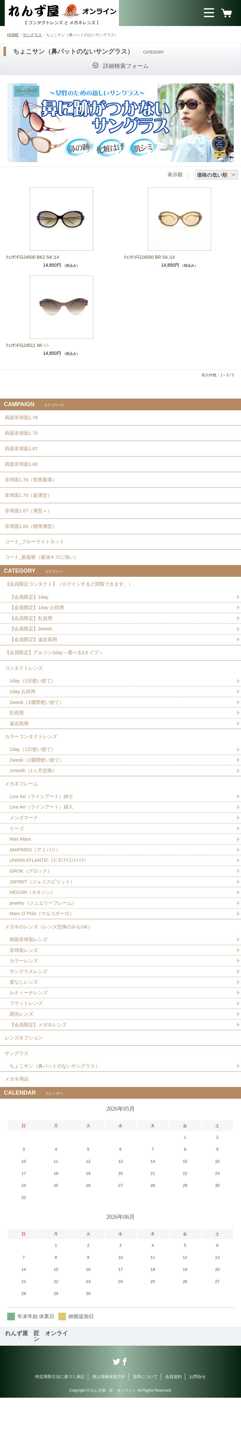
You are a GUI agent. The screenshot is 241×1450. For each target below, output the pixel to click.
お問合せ (197, 1429)
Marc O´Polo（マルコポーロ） (44, 953)
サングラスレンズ (30, 1015)
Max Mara (21, 876)
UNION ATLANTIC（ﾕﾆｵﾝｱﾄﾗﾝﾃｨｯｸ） (51, 898)
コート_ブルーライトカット (36, 558)
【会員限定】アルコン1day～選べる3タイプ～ (57, 677)
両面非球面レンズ (30, 982)
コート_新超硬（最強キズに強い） (44, 575)
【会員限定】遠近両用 (35, 663)
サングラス (32, 35)
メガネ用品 (17, 1130)
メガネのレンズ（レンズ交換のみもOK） (51, 968)
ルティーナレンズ (30, 1037)
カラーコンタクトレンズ (33, 767)
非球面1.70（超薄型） (30, 506)
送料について (145, 1429)
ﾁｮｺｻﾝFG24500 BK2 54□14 (32, 257)
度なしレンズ (25, 1026)
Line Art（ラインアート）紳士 (43, 831)
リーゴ (17, 865)
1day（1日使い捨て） (34, 708)
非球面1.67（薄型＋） (30, 523)
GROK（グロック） (32, 909)
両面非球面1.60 (22, 471)
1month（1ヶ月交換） (35, 803)
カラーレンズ (25, 1004)
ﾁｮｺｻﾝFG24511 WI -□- (27, 345)
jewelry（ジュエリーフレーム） (45, 942)
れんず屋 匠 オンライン (36, 1388)
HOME (13, 35)
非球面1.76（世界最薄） (32, 488)
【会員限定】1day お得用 (39, 629)
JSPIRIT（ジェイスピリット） (44, 920)
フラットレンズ (27, 1048)
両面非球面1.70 (22, 436)
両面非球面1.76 (22, 418)
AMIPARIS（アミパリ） (37, 887)
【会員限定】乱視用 (32, 640)
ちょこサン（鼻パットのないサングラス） (58, 1116)
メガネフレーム (22, 817)
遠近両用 (20, 753)
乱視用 (17, 742)
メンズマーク (25, 853)
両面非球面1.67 (22, 453)
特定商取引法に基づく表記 (60, 1429)
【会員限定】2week (32, 651)
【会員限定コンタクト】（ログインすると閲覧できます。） (73, 604)
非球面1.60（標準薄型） (32, 540)
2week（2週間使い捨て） (39, 730)
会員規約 (173, 1429)
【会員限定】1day (30, 618)
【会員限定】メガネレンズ (40, 1070)
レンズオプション (25, 1085)
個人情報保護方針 (108, 1429)
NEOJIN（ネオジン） (34, 931)
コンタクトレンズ (25, 694)
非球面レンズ (25, 993)
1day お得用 (23, 719)
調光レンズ (22, 1059)
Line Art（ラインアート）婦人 (43, 842)
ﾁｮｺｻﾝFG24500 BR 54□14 (149, 257)
